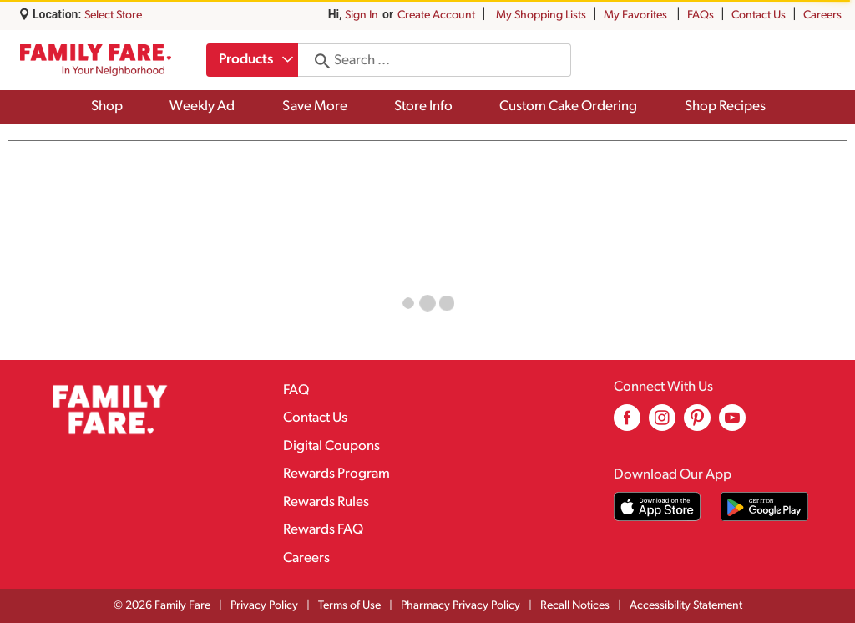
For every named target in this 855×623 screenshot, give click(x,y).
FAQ (296, 390)
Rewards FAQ (323, 530)
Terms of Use (349, 606)
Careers (822, 15)
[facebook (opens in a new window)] (627, 424)
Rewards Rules (326, 502)
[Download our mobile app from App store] (657, 506)
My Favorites (637, 15)
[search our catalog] (319, 60)
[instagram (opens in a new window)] (662, 424)
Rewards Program (336, 474)
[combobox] (253, 60)
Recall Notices (575, 606)
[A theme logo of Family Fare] (95, 59)
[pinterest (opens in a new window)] (697, 424)
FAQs (700, 15)
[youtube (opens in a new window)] (732, 424)
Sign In (361, 15)
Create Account (436, 15)
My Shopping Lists (541, 15)
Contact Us (758, 15)
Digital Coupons (331, 446)
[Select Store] (114, 15)
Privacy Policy (264, 606)
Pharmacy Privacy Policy (460, 606)
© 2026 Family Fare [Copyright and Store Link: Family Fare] (162, 606)
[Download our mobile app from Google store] (764, 506)
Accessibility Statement (686, 606)
